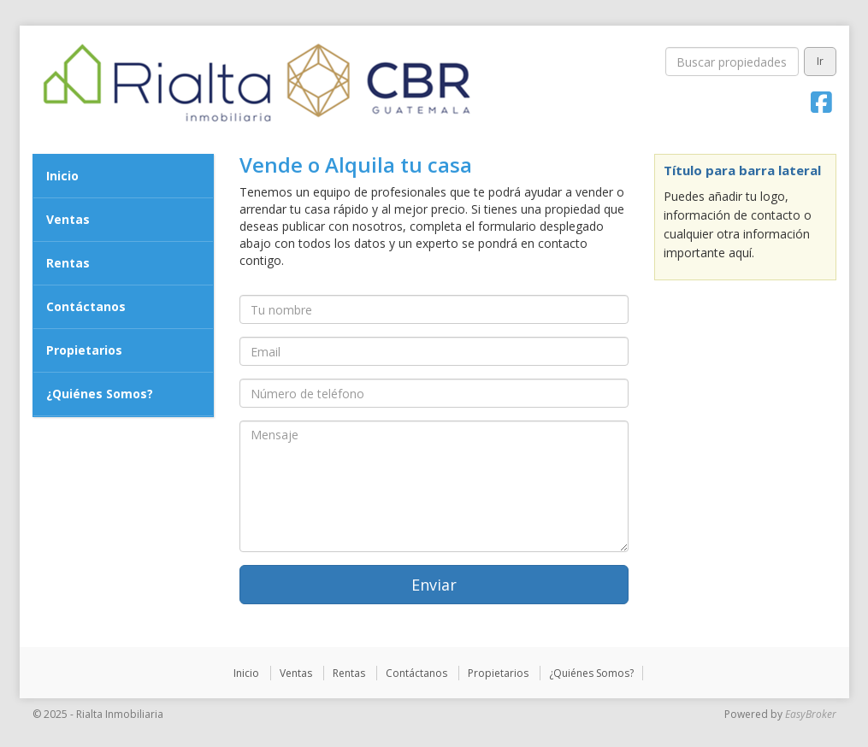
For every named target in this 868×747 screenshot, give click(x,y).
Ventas (68, 219)
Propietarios (84, 350)
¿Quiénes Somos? (99, 393)
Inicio (62, 176)
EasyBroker (810, 714)
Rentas (68, 263)
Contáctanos (86, 306)
